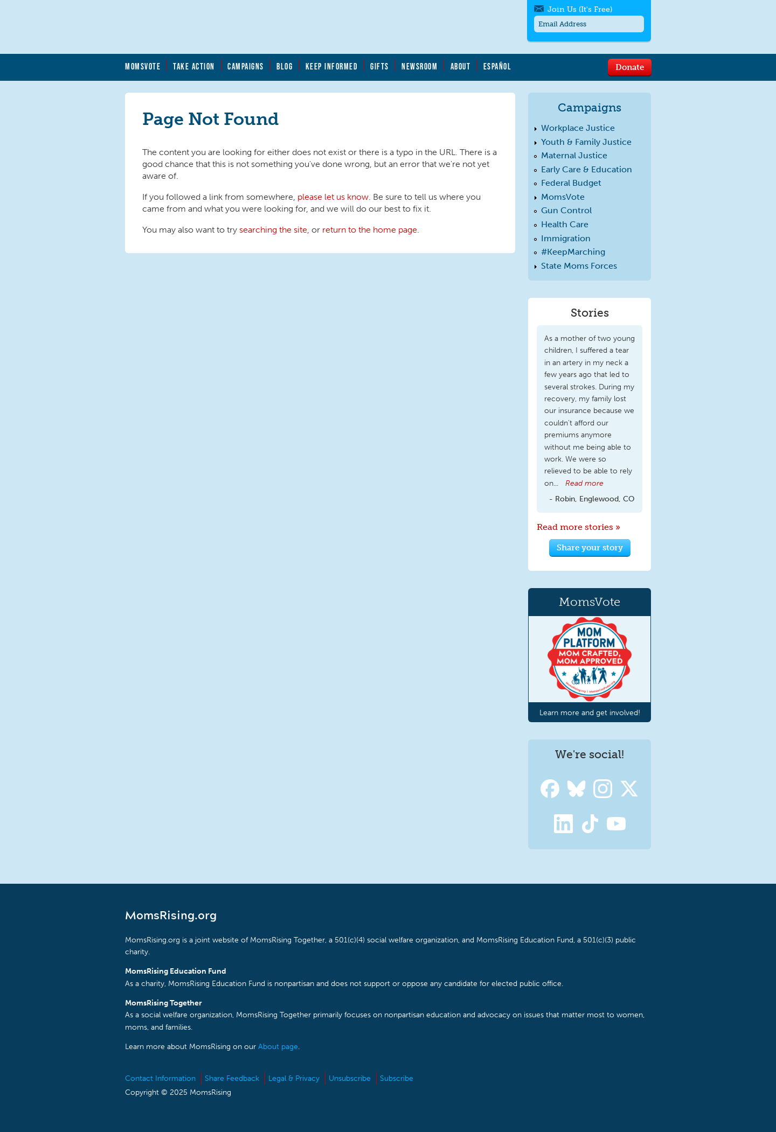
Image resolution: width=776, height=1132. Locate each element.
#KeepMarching (573, 252)
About (461, 66)
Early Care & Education (586, 169)
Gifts (379, 66)
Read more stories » (578, 527)
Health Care (564, 224)
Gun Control (566, 210)
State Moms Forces (579, 266)
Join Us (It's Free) (580, 9)
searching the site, (274, 230)
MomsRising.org (230, 27)
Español (497, 66)
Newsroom (419, 66)
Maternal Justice (574, 155)
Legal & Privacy (294, 1078)
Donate (629, 67)
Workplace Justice (578, 128)
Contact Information (160, 1078)
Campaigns (245, 66)
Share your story (590, 547)
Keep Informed (332, 66)
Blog (284, 66)
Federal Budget (571, 183)
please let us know (333, 197)
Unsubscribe (350, 1078)
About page (278, 1046)
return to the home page (369, 230)
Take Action (194, 66)
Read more (584, 483)
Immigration (566, 238)
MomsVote (143, 66)
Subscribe (396, 1078)
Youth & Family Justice (586, 142)
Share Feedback (232, 1078)
